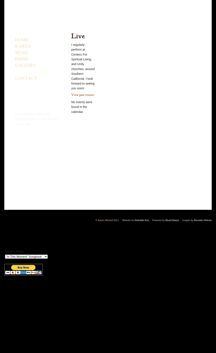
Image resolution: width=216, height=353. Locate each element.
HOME (22, 40)
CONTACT (26, 78)
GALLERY (25, 65)
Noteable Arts (142, 220)
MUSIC (22, 52)
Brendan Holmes (203, 220)
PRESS (21, 59)
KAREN (23, 46)
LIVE (20, 72)
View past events (82, 95)
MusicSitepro (172, 220)
